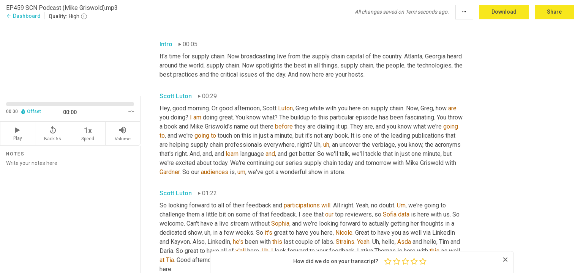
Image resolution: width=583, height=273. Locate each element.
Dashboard (23, 16)
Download (504, 12)
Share (554, 12)
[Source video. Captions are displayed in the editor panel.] (70, 59)
